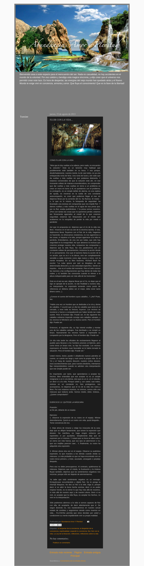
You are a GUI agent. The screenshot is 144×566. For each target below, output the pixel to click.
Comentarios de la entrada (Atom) (73, 561)
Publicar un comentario (61, 543)
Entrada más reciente (61, 552)
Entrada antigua (92, 552)
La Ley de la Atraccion (62, 534)
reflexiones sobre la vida (89, 534)
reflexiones (75, 534)
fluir (89, 531)
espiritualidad (64, 531)
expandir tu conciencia (78, 531)
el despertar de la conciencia (68, 528)
